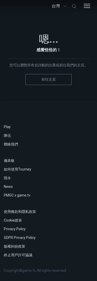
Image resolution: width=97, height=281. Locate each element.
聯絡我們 (11, 144)
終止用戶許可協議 (18, 255)
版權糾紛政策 (14, 246)
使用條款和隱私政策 (20, 212)
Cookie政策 (13, 220)
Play (7, 127)
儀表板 (9, 160)
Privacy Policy (15, 229)
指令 (7, 178)
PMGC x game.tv (17, 195)
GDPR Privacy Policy (20, 238)
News (8, 187)
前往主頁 (48, 79)
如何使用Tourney (17, 169)
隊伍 (7, 135)
